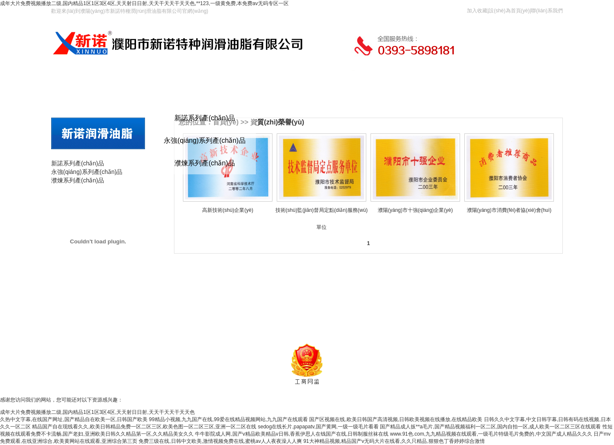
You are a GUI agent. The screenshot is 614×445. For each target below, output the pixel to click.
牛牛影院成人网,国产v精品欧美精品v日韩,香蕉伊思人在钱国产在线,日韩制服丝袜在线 (291, 434)
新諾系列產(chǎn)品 (204, 117)
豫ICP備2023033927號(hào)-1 (381, 327)
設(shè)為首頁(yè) (509, 11)
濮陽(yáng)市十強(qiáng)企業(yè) (415, 210)
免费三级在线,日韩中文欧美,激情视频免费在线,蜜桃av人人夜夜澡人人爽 (220, 441)
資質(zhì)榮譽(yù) (277, 122)
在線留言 (287, 91)
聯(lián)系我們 (547, 11)
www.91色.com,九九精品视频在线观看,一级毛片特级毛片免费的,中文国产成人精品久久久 (491, 434)
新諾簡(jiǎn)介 (259, 314)
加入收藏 (477, 11)
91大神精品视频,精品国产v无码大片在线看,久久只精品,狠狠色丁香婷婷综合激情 (393, 441)
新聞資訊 (286, 314)
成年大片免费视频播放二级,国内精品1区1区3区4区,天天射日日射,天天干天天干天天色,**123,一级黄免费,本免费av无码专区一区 (144, 3)
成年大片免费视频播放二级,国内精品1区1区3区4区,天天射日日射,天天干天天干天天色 (97, 412)
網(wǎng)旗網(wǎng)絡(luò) (415, 337)
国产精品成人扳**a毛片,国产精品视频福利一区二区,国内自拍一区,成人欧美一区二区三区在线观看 (490, 427)
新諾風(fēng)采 (315, 314)
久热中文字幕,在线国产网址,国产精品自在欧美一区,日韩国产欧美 (74, 419)
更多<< (552, 294)
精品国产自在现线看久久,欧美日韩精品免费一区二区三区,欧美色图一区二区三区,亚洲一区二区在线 (144, 427)
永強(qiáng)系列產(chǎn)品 (204, 140)
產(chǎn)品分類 (98, 154)
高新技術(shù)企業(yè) (227, 210)
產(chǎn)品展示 (98, 198)
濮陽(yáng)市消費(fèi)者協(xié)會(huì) (509, 210)
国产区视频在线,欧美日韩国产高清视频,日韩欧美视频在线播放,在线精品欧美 (395, 419)
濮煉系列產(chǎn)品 (204, 163)
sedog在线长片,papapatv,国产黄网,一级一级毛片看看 (318, 427)
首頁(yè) (69, 91)
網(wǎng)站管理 (438, 327)
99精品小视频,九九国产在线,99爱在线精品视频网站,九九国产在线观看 (228, 419)
